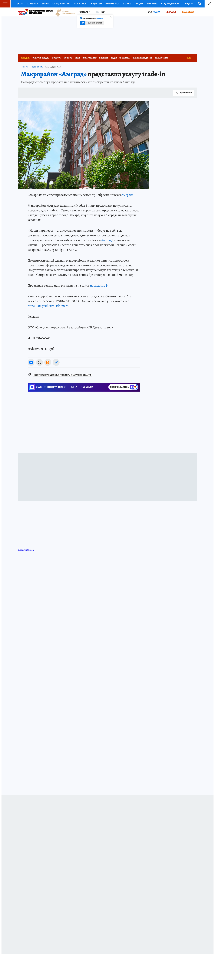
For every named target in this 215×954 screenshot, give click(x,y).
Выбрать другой (95, 23)
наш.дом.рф (99, 285)
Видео (45, 3)
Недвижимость (37, 67)
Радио (156, 11)
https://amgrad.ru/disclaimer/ (48, 306)
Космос (68, 58)
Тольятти (32, 3)
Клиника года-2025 (142, 58)
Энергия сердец (41, 58)
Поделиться (183, 93)
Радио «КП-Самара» (120, 58)
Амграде (127, 195)
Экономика (112, 3)
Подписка (188, 11)
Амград (106, 240)
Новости (56, 58)
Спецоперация (61, 3)
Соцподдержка (170, 3)
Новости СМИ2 (26, 550)
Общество (96, 3)
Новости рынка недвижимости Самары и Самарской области (62, 375)
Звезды (138, 3)
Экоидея (103, 58)
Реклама (171, 11)
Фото (20, 3)
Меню (3, 3)
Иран (77, 58)
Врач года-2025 (90, 58)
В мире (127, 3)
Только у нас (161, 58)
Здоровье (152, 3)
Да (83, 23)
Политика (80, 3)
